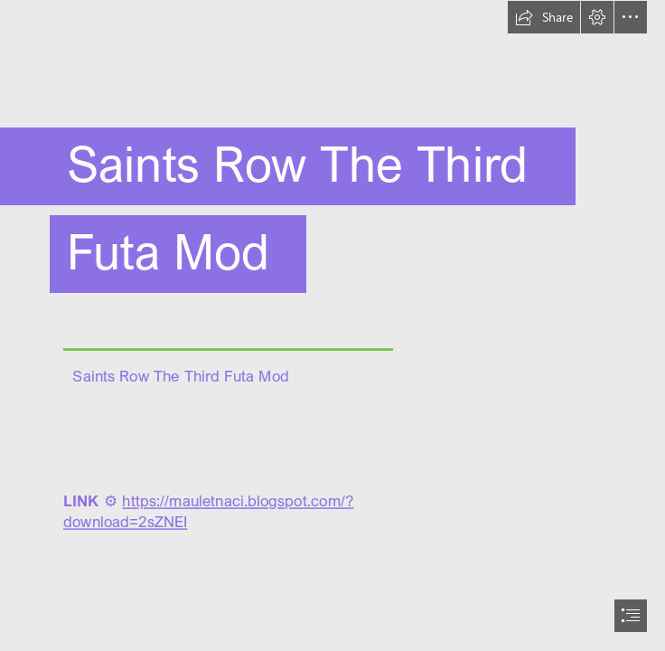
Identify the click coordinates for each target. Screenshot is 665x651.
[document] (332, 325)
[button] (544, 17)
